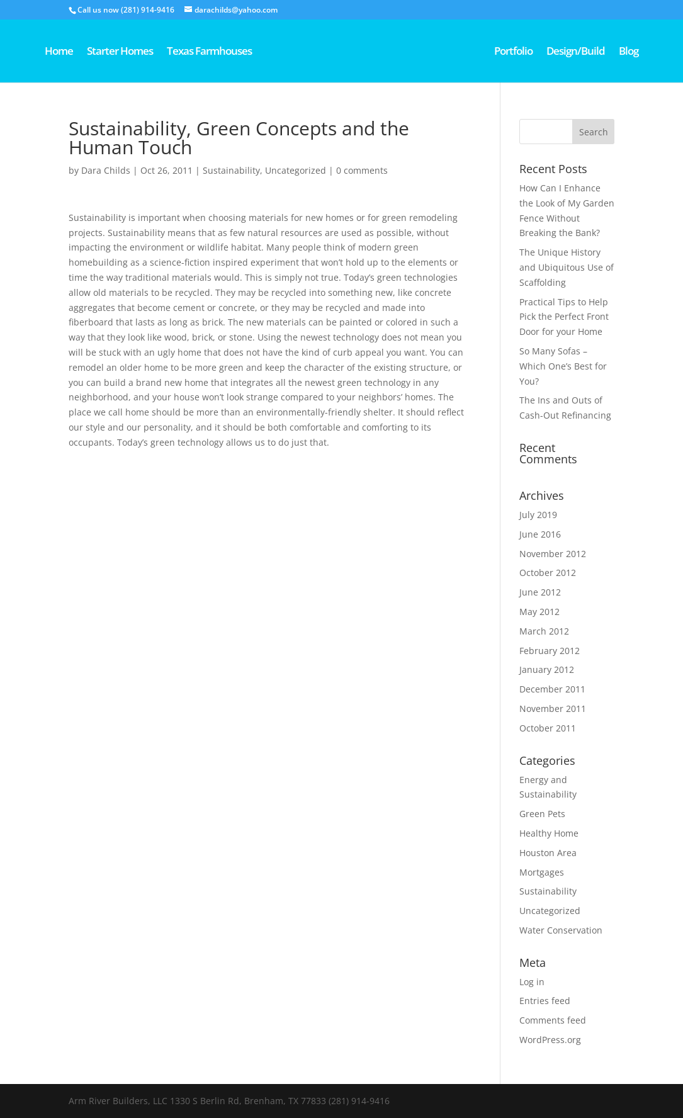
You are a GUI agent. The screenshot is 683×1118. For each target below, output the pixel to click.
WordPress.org (550, 1040)
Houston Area (548, 853)
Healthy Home (549, 833)
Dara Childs (105, 170)
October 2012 (547, 573)
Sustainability (231, 170)
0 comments (362, 170)
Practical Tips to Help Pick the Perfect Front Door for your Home (564, 317)
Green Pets (542, 814)
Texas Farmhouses (209, 52)
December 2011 (552, 689)
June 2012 (540, 592)
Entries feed (544, 1001)
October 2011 (547, 728)
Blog (628, 52)
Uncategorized (295, 170)
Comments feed (552, 1020)
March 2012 (544, 631)
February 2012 (549, 651)
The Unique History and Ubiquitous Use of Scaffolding (566, 267)
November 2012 (552, 554)
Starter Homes (120, 52)
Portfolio (513, 52)
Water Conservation (560, 930)
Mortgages (541, 872)
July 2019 (538, 515)
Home (59, 52)
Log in (532, 982)
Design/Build (575, 52)
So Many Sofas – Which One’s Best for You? (563, 366)
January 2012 (546, 669)
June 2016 (540, 534)
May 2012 (539, 612)
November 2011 (552, 708)
